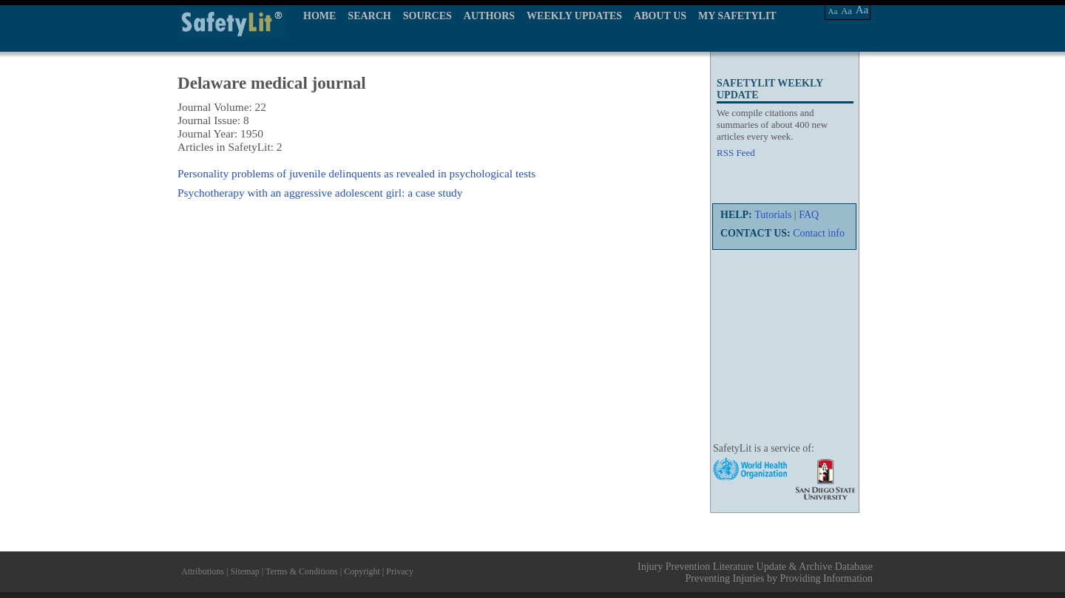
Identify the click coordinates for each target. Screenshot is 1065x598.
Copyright (362, 571)
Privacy (399, 571)
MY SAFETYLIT (737, 15)
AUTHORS (489, 15)
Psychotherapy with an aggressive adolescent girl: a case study (320, 192)
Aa (833, 11)
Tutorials (772, 214)
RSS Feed (736, 152)
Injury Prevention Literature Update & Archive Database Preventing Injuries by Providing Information (755, 572)
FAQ (809, 214)
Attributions (202, 571)
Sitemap (244, 571)
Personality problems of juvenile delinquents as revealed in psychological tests (356, 173)
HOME (319, 15)
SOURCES (427, 15)
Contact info (819, 233)
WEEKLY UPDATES (574, 15)
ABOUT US (660, 15)
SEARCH (369, 15)
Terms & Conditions (302, 571)
